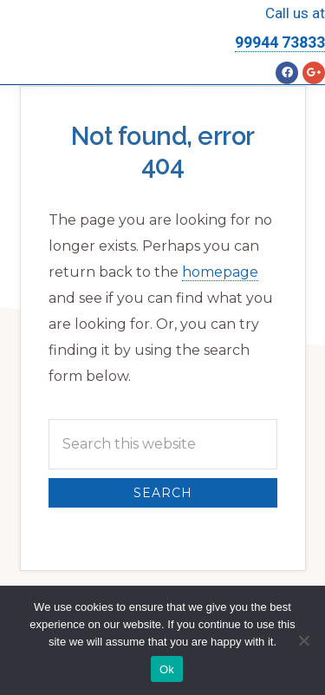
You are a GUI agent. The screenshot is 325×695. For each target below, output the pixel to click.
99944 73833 (280, 42)
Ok (166, 669)
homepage (220, 272)
